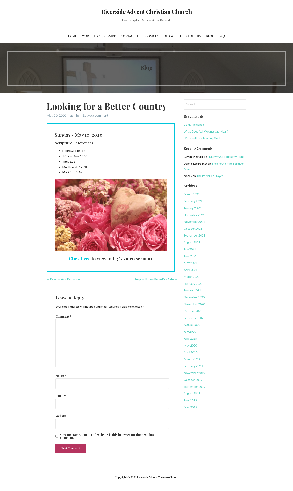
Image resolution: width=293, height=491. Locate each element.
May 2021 (190, 263)
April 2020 (190, 352)
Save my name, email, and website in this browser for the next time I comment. (108, 436)
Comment (63, 316)
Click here (79, 258)
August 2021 (192, 242)
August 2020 (192, 324)
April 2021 (190, 269)
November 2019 (194, 373)
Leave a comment (95, 115)
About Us (193, 36)
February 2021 (193, 283)
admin (74, 115)
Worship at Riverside (99, 36)
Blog (210, 36)
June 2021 (190, 256)
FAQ (222, 36)
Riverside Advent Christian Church (146, 11)
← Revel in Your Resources (63, 279)
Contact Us (130, 36)
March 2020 (192, 359)
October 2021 (193, 228)
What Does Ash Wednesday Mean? (206, 131)
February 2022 (193, 201)
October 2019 (193, 379)
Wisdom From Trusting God (202, 138)
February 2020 (193, 366)
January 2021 (192, 290)
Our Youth (172, 36)
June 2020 (190, 338)
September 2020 (194, 318)
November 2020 (194, 304)
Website (61, 416)
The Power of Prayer (209, 176)
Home (72, 36)
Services (152, 36)
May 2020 (190, 345)
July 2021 (190, 249)
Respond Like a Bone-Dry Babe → (156, 279)
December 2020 (194, 297)
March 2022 (192, 194)
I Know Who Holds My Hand (226, 156)
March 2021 (192, 276)
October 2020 (193, 311)
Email (60, 396)
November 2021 (194, 221)
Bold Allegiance (194, 124)
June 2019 (190, 400)
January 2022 (192, 208)
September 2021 (194, 235)
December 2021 (194, 215)
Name (60, 375)
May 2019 (190, 407)
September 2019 (194, 386)
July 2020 (190, 331)
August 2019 (192, 393)
